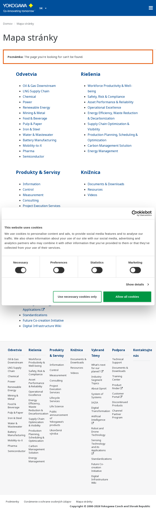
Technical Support (117, 360)
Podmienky (12, 501)
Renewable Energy (36, 107)
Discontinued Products (120, 403)
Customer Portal (118, 395)
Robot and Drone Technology (98, 432)
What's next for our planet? (98, 368)
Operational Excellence (104, 107)
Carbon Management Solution (109, 145)
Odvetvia (26, 74)
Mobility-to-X (32, 145)
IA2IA (94, 402)
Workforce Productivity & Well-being (37, 362)
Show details (135, 284)
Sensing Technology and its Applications (98, 445)
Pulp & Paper (32, 124)
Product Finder (116, 386)
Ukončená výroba (56, 431)
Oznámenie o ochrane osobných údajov (47, 501)
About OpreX (99, 388)
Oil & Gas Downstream (39, 86)
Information (31, 184)
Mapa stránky (84, 501)
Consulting (31, 200)
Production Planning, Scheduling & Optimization (36, 435)
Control (28, 189)
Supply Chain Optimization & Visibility (36, 422)
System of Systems (97, 395)
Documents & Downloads (106, 184)
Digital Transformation (100, 409)
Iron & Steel (31, 129)
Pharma (28, 151)
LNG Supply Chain (36, 91)
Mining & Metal (34, 113)
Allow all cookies (127, 296)
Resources (95, 189)
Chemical (29, 96)
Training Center (117, 377)
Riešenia (90, 74)
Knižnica (90, 172)
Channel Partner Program (117, 414)
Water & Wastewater (38, 135)
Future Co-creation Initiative (43, 320)
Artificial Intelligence (98, 417)
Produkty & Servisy (38, 172)
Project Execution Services (41, 206)
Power (27, 102)
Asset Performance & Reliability (110, 102)
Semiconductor (33, 156)
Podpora (118, 350)
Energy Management (103, 151)
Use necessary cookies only (77, 296)
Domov (7, 23)
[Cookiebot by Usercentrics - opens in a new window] (134, 213)
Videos (92, 195)
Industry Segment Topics (96, 380)
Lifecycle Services (55, 399)
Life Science (57, 406)
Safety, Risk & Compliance (106, 96)
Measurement (33, 195)
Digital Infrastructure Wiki (42, 326)
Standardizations (35, 315)
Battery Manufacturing (39, 140)
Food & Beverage (35, 118)
